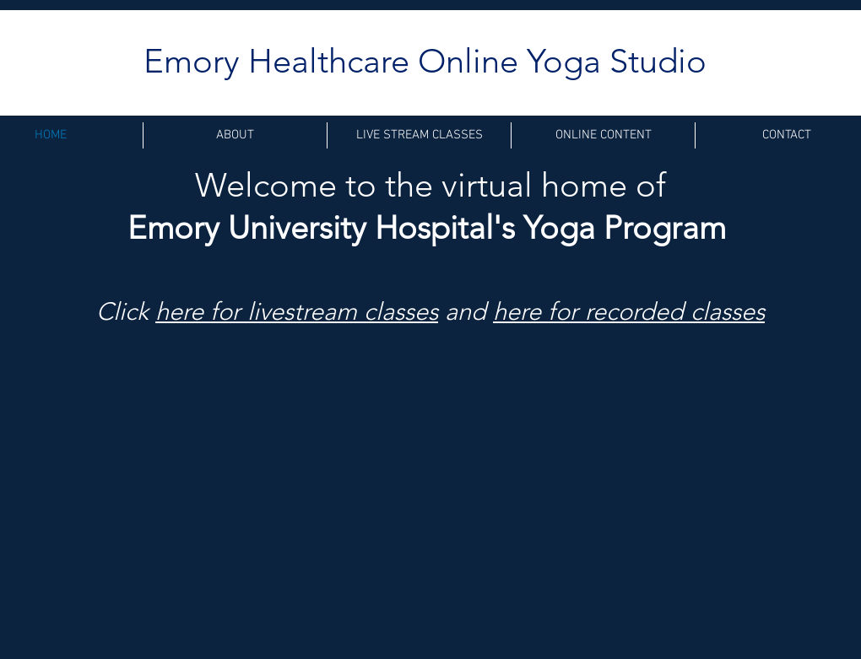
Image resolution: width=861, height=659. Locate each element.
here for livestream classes (296, 311)
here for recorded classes (629, 311)
